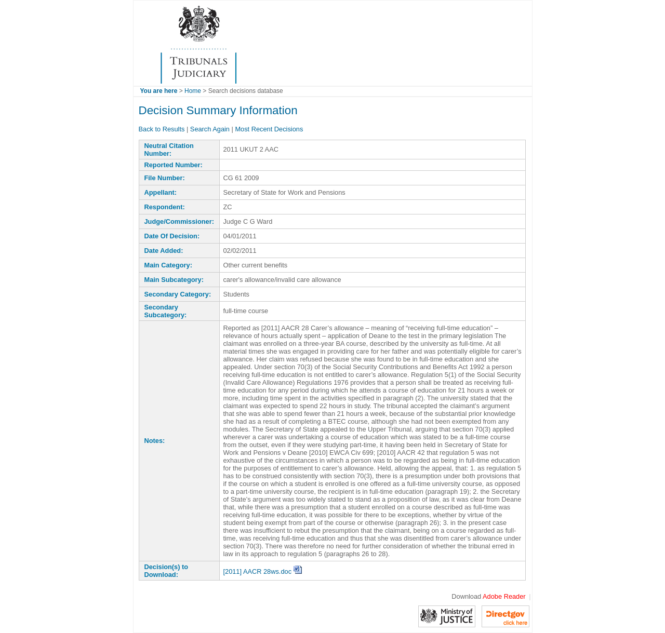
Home (192, 91)
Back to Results (162, 129)
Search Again (210, 129)
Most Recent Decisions (269, 129)
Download (488, 596)
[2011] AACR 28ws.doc (262, 571)
